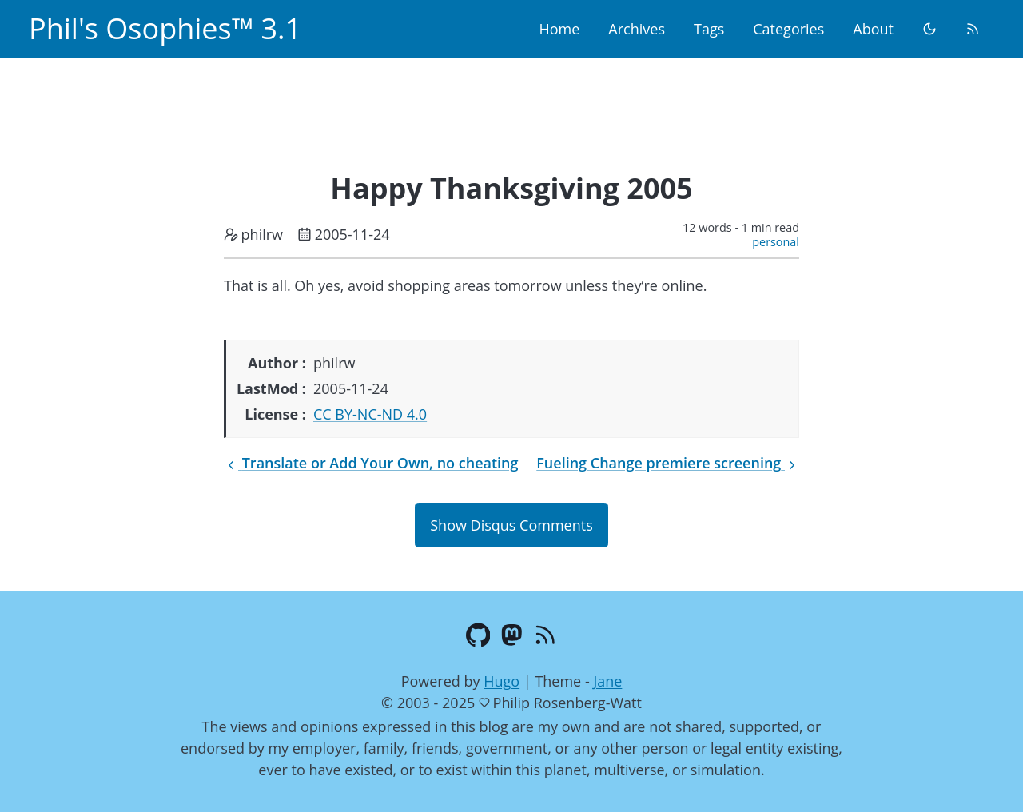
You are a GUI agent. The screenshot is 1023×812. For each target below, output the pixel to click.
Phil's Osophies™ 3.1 (165, 28)
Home (559, 28)
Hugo (501, 681)
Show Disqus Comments (511, 525)
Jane (607, 681)
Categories (788, 28)
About (873, 28)
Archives (636, 28)
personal (775, 241)
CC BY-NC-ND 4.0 (370, 414)
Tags (709, 28)
